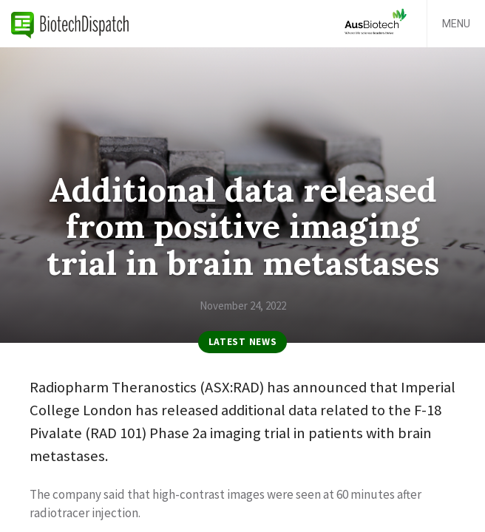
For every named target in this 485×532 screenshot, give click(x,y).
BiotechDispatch (70, 23)
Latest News (242, 341)
